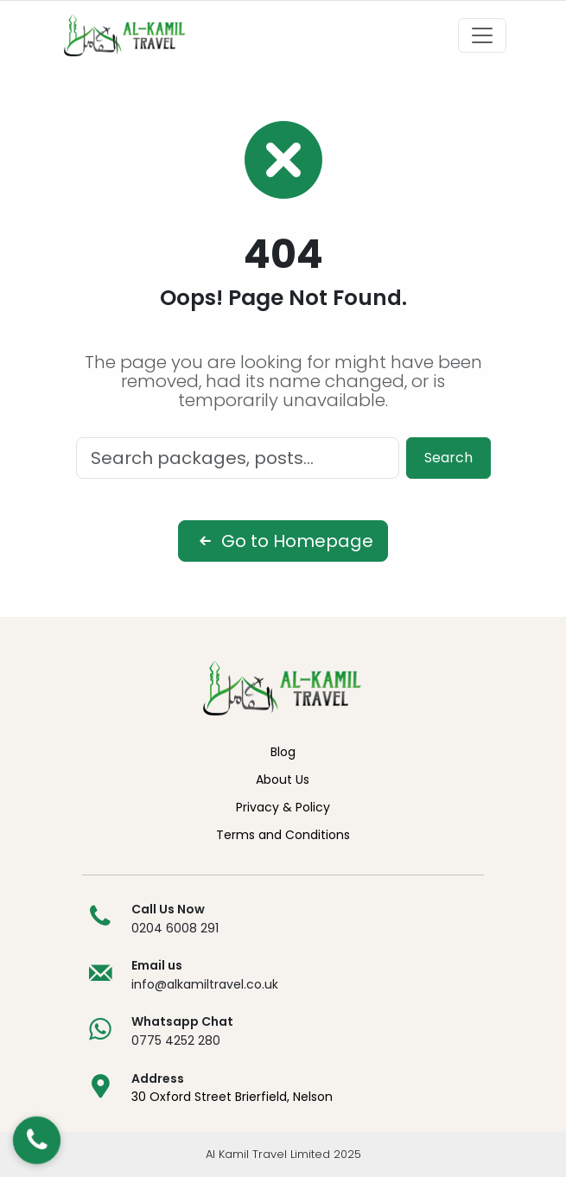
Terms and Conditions (283, 834)
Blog (283, 751)
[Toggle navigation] (482, 35)
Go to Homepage (283, 541)
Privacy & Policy (283, 807)
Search (448, 458)
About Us (282, 779)
